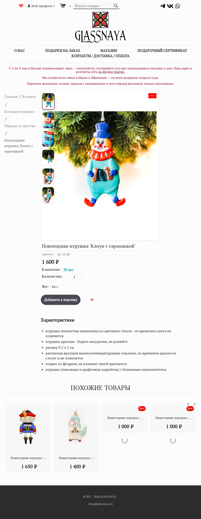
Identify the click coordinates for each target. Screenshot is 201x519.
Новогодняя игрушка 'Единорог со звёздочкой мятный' (77, 458)
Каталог (13, 104)
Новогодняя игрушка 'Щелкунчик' (29, 458)
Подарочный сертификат (162, 50)
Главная (13, 96)
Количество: (52, 276)
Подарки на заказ (62, 50)
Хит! (152, 96)
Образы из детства (16, 139)
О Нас (19, 50)
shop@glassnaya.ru (100, 504)
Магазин (108, 50)
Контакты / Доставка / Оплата (100, 55)
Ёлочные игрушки (14, 116)
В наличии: (51, 269)
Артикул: (48, 254)
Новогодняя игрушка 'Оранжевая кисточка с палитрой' (125, 418)
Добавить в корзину (60, 299)
